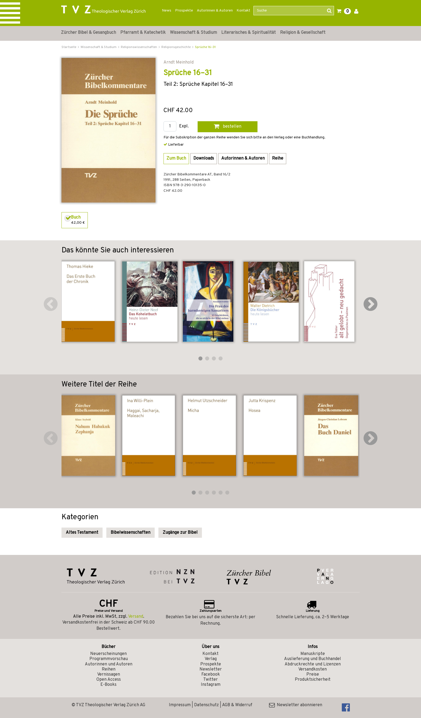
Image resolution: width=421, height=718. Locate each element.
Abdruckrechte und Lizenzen (313, 664)
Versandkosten (312, 669)
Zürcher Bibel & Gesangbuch (88, 32)
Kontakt (243, 10)
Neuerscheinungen (108, 654)
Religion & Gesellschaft (302, 32)
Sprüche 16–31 (205, 47)
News (166, 10)
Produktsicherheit (313, 679)
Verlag (211, 659)
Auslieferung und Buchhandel (312, 659)
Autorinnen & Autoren (215, 10)
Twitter (210, 679)
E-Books (108, 684)
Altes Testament (82, 532)
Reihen (108, 669)
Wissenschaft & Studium (193, 32)
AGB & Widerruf (237, 705)
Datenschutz (206, 705)
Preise (312, 674)
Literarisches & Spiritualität (248, 32)
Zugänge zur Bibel (180, 532)
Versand (135, 616)
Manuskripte (312, 654)
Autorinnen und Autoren (108, 664)
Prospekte (184, 10)
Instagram (210, 684)
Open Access (108, 679)
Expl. (184, 126)
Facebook (210, 674)
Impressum (180, 705)
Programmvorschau (108, 659)
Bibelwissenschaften (130, 532)
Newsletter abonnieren (295, 705)
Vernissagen (108, 674)
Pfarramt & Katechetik (143, 32)
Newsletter (210, 669)
